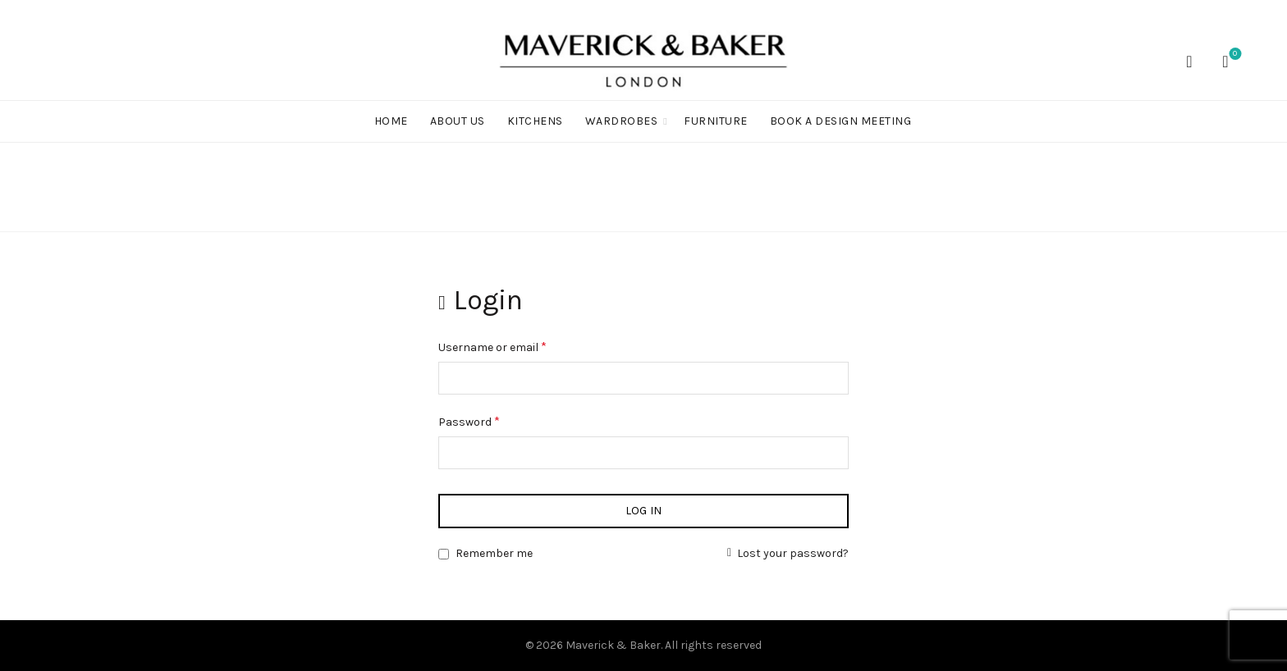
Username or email (515, 345)
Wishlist (1233, 54)
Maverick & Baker (613, 645)
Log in (643, 511)
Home (391, 121)
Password (491, 420)
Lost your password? (793, 553)
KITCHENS (535, 121)
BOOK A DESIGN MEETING (841, 121)
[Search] (1189, 61)
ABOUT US (457, 121)
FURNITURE (716, 121)
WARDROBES (621, 121)
